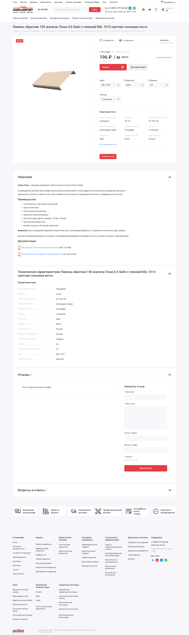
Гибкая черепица (20, 18)
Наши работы (45, 2)
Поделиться (108, 156)
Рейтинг (129, 457)
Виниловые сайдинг (90, 562)
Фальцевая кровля (44, 563)
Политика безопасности (19, 548)
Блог (104, 2)
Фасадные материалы (60, 18)
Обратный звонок (158, 545)
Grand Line (164, 40)
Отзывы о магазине (73, 2)
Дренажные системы (105, 18)
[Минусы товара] (145, 450)
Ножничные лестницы (68, 609)
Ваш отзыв (130, 404)
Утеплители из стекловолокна (111, 561)
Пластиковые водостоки (64, 546)
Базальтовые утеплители (110, 567)
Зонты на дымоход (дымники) (44, 607)
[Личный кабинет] (143, 10)
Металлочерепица (39, 18)
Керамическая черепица (42, 549)
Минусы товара (130, 445)
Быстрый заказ (138, 67)
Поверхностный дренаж (138, 542)
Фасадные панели (90, 566)
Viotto (38, 600)
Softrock (131, 559)
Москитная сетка (20, 604)
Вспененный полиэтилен (110, 574)
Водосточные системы (82, 18)
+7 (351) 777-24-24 (116, 8)
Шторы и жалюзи (20, 619)
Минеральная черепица (46, 572)
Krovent (39, 592)
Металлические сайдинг (88, 552)
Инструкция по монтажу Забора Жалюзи (40, 247)
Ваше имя (130, 392)
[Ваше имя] (145, 397)
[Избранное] (156, 10)
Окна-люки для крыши (22, 615)
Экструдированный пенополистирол (113, 554)
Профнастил (41, 555)
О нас (15, 2)
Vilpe (38, 596)
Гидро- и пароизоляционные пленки (113, 547)
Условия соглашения (22, 553)
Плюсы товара (130, 433)
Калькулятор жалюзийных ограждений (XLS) (42, 254)
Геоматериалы (134, 555)
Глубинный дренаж (136, 547)
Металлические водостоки (65, 552)
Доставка (58, 2)
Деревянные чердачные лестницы (68, 591)
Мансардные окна (20, 596)
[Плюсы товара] (145, 438)
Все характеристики (108, 144)
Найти (94, 10)
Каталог (43, 9)
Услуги (16, 570)
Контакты (114, 2)
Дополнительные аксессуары (66, 616)
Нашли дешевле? (164, 57)
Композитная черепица (46, 567)
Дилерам (33, 2)
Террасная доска (89, 557)
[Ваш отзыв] (145, 417)
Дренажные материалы (138, 551)
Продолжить (146, 468)
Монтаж (23, 2)
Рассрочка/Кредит (92, 2)
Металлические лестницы (65, 603)
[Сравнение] (150, 10)
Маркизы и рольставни (22, 600)
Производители (19, 557)
